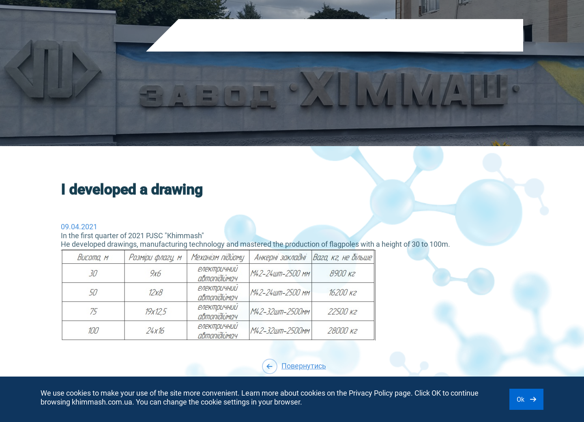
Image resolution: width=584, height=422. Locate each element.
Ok (526, 399)
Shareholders (301, 36)
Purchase (345, 36)
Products (199, 36)
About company (247, 36)
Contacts (383, 36)
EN (441, 37)
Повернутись (294, 366)
